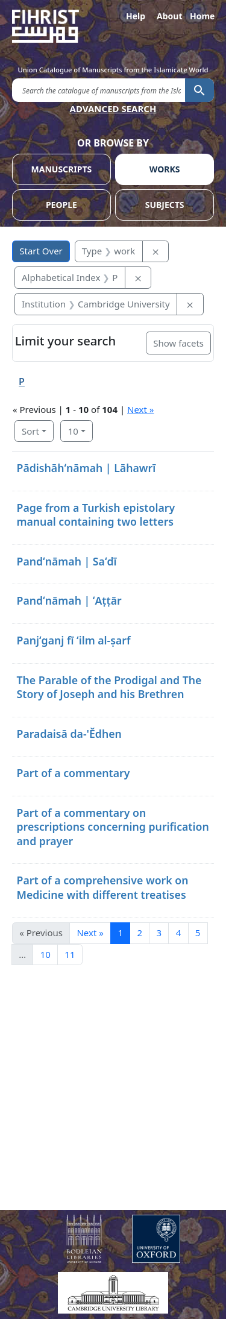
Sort (30, 431)
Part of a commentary (73, 773)
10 (73, 431)
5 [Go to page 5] (198, 933)
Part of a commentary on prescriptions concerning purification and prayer (113, 826)
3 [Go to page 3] (159, 933)
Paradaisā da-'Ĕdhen (69, 733)
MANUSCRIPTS (61, 169)
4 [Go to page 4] (178, 933)
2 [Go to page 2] (139, 933)
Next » (140, 409)
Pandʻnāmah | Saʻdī (67, 561)
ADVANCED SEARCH (113, 108)
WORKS (164, 169)
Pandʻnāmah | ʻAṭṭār (69, 600)
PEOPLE (61, 204)
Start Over (41, 251)
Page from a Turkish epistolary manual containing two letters (96, 514)
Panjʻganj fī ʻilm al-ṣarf (74, 640)
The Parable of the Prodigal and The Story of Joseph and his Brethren (109, 687)
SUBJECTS (164, 204)
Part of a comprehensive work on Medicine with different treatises (103, 887)
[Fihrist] (113, 26)
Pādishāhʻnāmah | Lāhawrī (86, 468)
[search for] (98, 89)
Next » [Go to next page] (90, 933)
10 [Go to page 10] (45, 954)
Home (202, 16)
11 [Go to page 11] (69, 954)
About (169, 16)
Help (135, 16)
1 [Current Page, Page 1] (120, 933)
